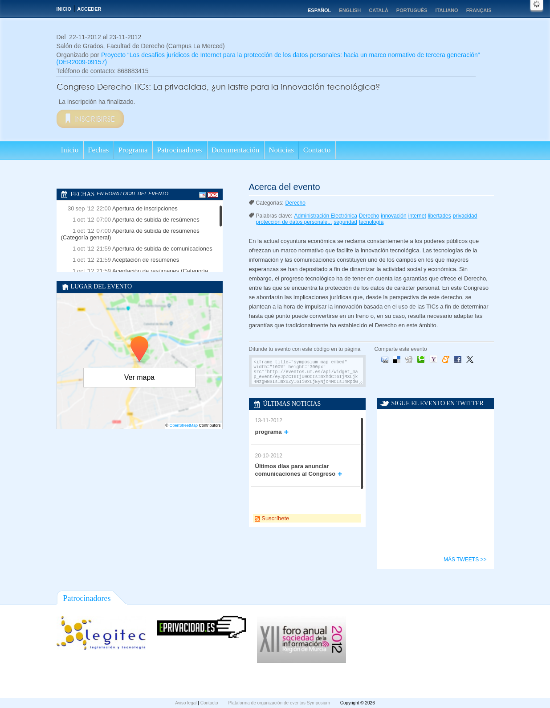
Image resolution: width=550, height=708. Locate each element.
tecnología (371, 222)
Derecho (295, 203)
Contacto (316, 150)
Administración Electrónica (325, 216)
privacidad (465, 216)
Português (412, 10)
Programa (132, 150)
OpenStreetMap (183, 425)
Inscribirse (94, 118)
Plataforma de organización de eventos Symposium (279, 702)
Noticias (281, 150)
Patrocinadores (179, 150)
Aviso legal (186, 702)
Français (479, 10)
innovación (393, 216)
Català (378, 10)
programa (268, 431)
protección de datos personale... (294, 222)
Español (319, 10)
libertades (439, 216)
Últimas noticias (292, 403)
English (350, 10)
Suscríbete (272, 518)
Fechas (98, 150)
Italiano (447, 10)
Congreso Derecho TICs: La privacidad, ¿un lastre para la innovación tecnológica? (218, 86)
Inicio (64, 9)
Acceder (89, 9)
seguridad (345, 222)
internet (417, 216)
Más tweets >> (465, 559)
